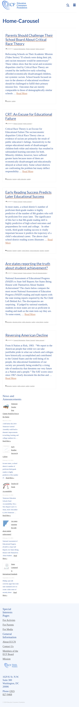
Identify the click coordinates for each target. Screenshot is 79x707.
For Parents (8, 624)
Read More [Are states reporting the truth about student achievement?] (29, 314)
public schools (21, 386)
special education (34, 250)
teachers (42, 250)
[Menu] (74, 5)
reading (14, 101)
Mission (6, 658)
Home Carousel (30, 49)
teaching (47, 250)
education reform (16, 322)
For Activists (9, 620)
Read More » (7, 441)
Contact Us (8, 646)
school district (25, 250)
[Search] (68, 5)
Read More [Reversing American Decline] (10, 378)
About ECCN (9, 641)
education (9, 179)
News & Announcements (39, 273)
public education (21, 179)
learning (9, 101)
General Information (19, 49)
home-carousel (40, 49)
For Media (8, 629)
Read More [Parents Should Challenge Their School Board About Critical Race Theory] (21, 93)
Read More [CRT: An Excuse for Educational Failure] (27, 171)
